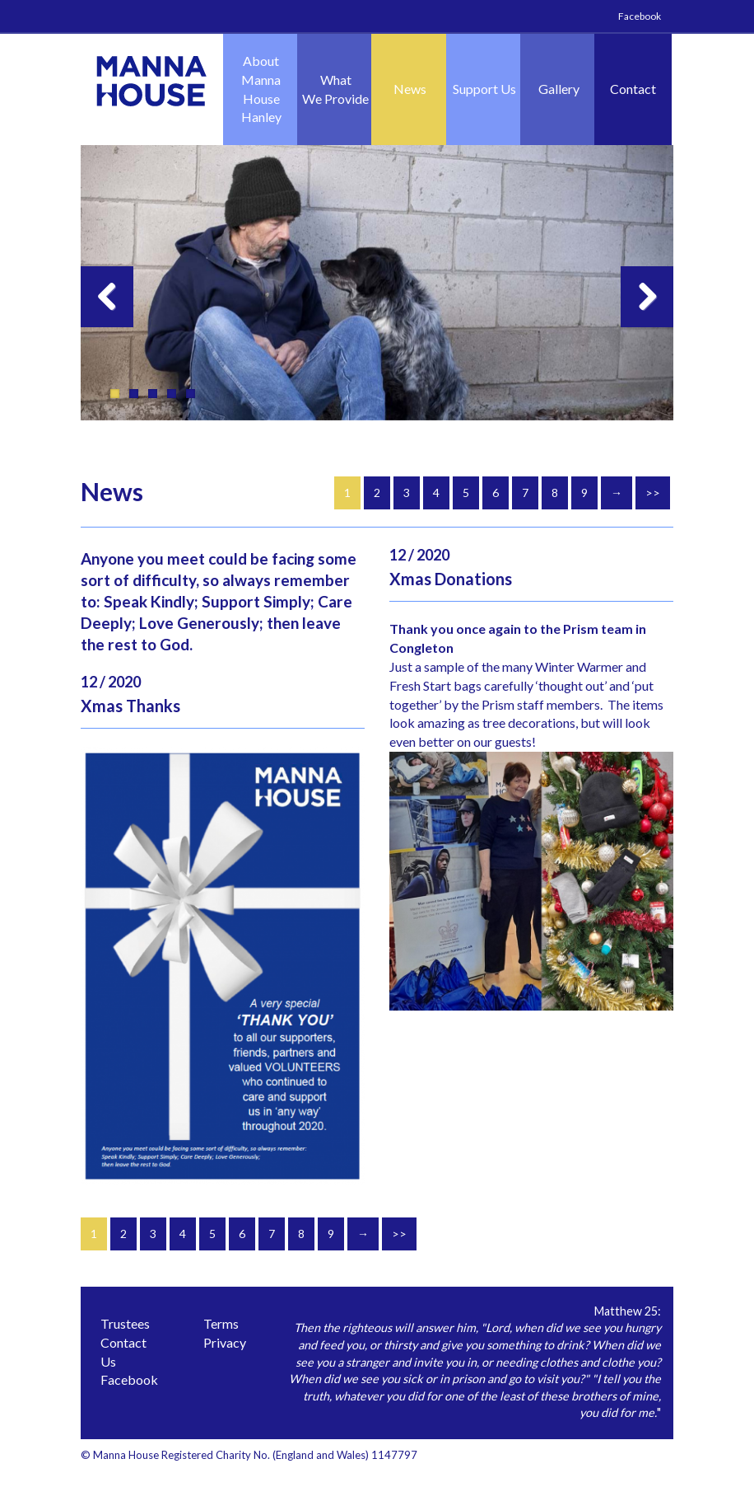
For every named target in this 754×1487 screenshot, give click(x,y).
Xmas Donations (450, 579)
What (335, 90)
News (409, 88)
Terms (221, 1323)
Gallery (558, 88)
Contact (633, 88)
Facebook (639, 16)
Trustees (125, 1323)
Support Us (484, 88)
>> (652, 493)
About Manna (261, 90)
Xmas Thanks (130, 705)
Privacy (224, 1342)
